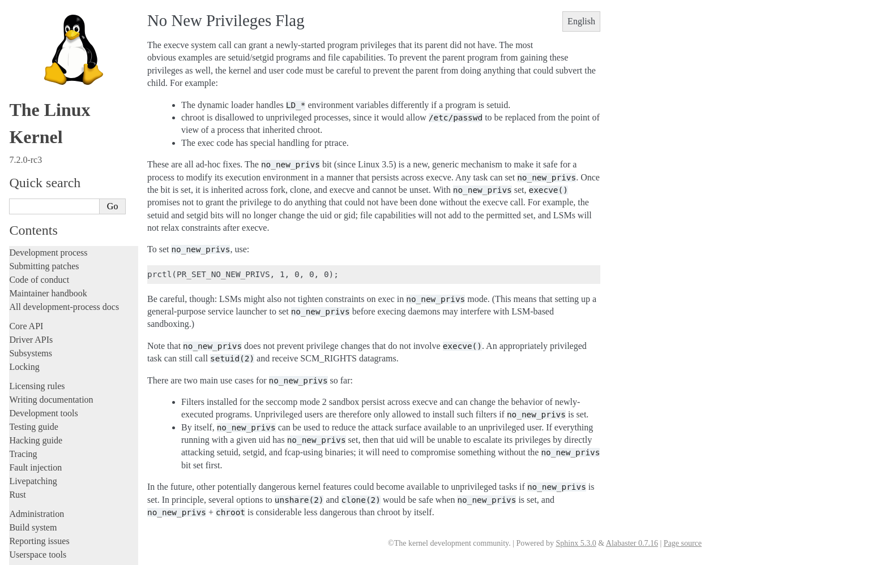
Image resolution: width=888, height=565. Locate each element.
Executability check (53, 395)
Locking (24, 58)
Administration (36, 205)
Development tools (43, 105)
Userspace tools (37, 246)
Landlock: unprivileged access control (80, 329)
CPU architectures (42, 471)
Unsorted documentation (54, 490)
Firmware (26, 438)
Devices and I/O (43, 407)
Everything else (42, 419)
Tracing (23, 145)
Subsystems (30, 45)
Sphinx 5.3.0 (576, 543)
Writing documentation (51, 91)
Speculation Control (53, 363)
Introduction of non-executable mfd (76, 351)
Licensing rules (37, 78)
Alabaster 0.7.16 (632, 543)
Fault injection (35, 159)
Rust (17, 186)
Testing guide (33, 118)
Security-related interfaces (62, 284)
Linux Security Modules (60, 341)
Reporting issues (39, 233)
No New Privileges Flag (60, 296)
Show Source (33, 554)
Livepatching (33, 173)
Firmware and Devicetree (55, 451)
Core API (26, 18)
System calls (37, 272)
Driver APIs (31, 31)
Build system (33, 219)
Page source (683, 543)
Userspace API (37, 260)
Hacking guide (35, 132)
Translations (31, 509)
